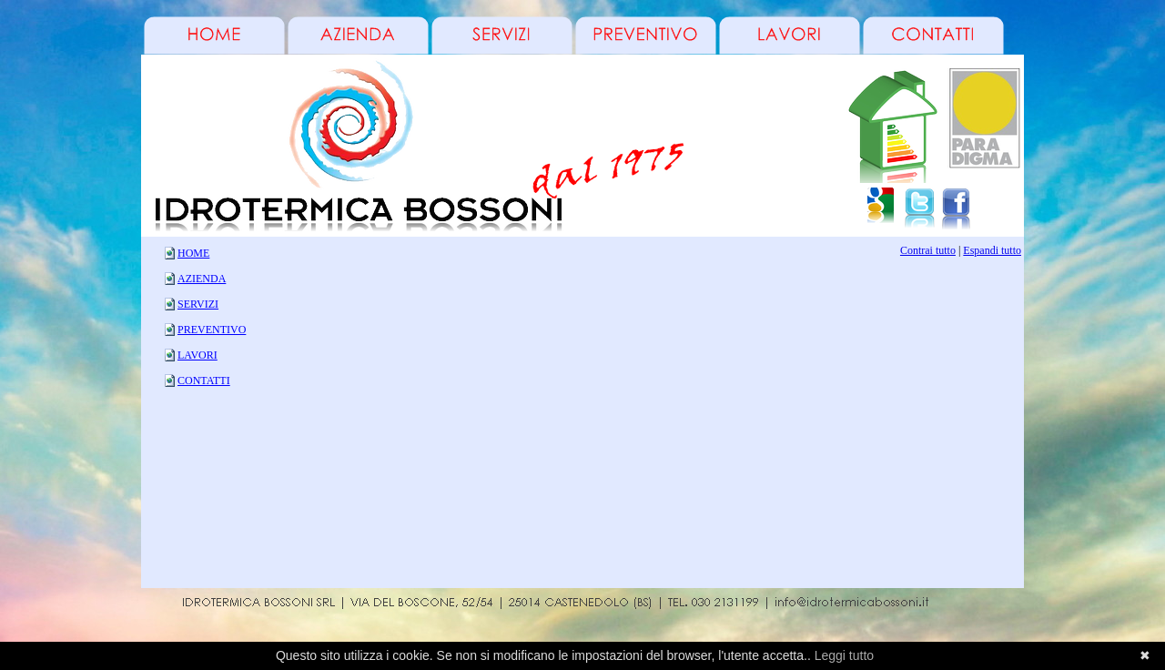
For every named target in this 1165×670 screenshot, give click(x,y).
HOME (193, 253)
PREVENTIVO (211, 329)
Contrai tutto (928, 250)
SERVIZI (197, 304)
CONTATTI (203, 380)
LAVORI (197, 355)
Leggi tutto (844, 655)
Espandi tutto (992, 250)
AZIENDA (201, 278)
